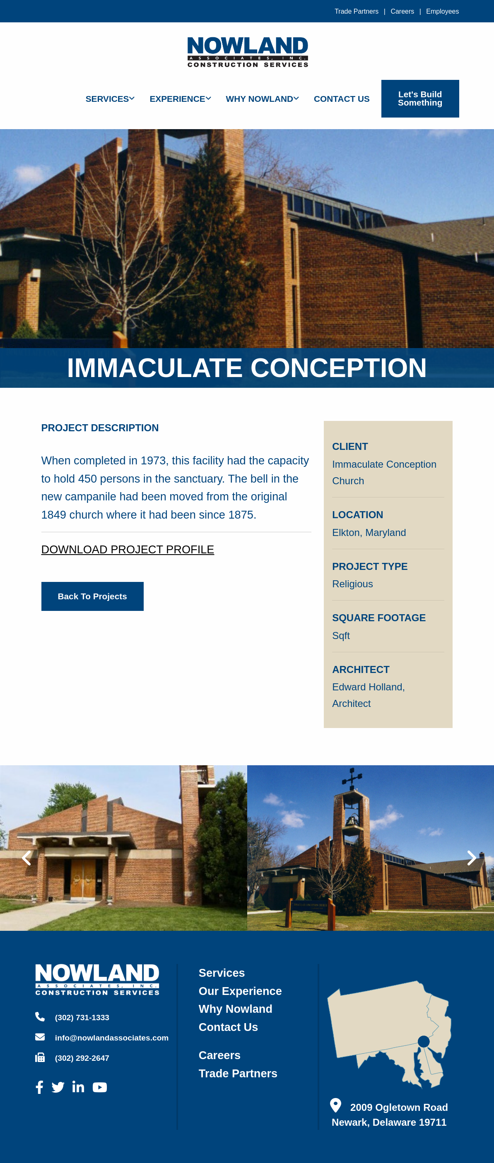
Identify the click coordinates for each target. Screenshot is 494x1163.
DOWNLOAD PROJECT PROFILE (127, 549)
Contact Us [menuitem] (342, 98)
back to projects (92, 596)
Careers (402, 11)
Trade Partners (356, 11)
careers (220, 1055)
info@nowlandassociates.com (102, 1037)
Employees (442, 11)
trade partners (238, 1073)
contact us (228, 1027)
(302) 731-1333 (72, 1017)
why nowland (235, 1008)
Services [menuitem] (107, 98)
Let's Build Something (420, 98)
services (222, 972)
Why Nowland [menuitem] (260, 98)
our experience (240, 991)
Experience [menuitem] (177, 98)
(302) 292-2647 (72, 1057)
